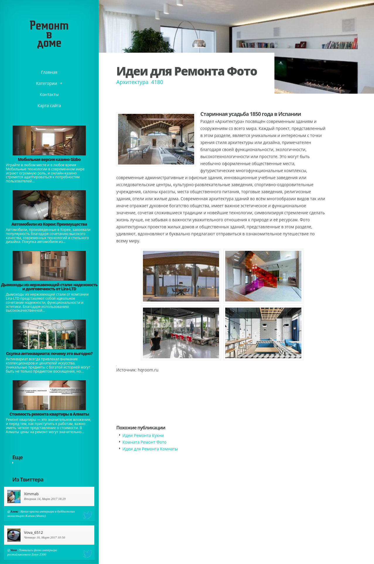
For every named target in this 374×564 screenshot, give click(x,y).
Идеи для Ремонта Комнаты (150, 449)
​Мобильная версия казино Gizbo (49, 159)
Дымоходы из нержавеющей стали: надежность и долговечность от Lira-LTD (49, 287)
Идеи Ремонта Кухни (143, 435)
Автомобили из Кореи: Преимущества (49, 224)
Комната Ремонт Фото (144, 442)
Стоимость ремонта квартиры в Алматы (49, 414)
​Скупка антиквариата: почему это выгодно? (49, 353)
